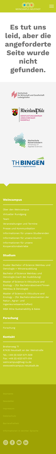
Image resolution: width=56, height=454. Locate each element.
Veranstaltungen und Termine (20, 223)
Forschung (9, 327)
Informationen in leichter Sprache (20, 431)
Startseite (8, 393)
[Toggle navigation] (51, 6)
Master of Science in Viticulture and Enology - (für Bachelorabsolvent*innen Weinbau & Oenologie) (26, 285)
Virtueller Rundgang (14, 214)
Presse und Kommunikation (19, 228)
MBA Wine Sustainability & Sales (21, 309)
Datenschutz (9, 416)
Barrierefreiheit (11, 423)
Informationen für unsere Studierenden (26, 233)
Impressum (8, 408)
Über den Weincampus (16, 209)
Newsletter (8, 401)
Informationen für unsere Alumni (22, 238)
